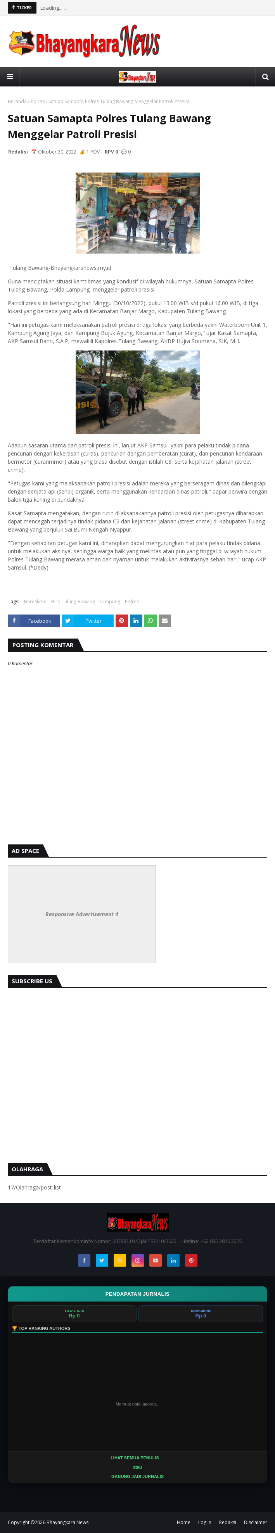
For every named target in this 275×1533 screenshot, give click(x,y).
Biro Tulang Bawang (73, 601)
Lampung (110, 601)
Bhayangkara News (67, 1522)
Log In (204, 1522)
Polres (38, 101)
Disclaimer (255, 1522)
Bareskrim (35, 601)
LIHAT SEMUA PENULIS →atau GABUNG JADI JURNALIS (137, 1467)
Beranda (17, 101)
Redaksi (227, 1522)
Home (183, 1522)
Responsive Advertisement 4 (81, 914)
